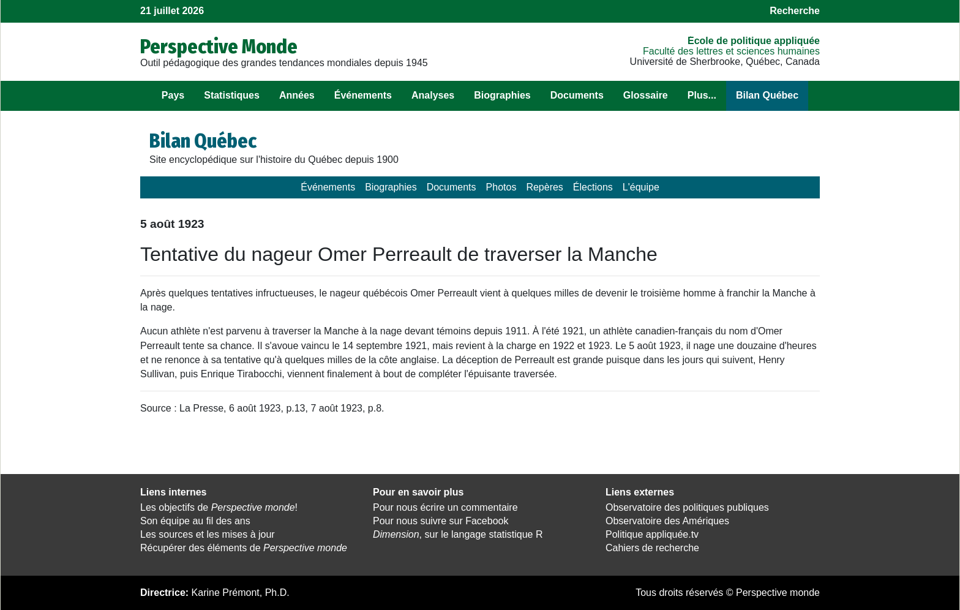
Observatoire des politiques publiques (687, 507)
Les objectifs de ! (219, 507)
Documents (577, 95)
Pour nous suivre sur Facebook (440, 521)
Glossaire (645, 95)
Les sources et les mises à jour (207, 534)
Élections (593, 187)
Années (297, 95)
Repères (544, 187)
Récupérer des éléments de (243, 548)
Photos (501, 187)
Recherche (795, 11)
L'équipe (641, 187)
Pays (173, 95)
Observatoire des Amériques (667, 521)
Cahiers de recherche (652, 548)
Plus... (702, 95)
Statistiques (232, 95)
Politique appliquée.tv (652, 534)
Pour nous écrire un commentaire (445, 507)
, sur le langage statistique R (457, 534)
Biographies (502, 95)
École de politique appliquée (754, 41)
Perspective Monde (219, 46)
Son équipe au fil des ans (195, 521)
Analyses (432, 95)
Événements (363, 95)
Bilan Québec (767, 95)
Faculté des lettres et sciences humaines (731, 51)
